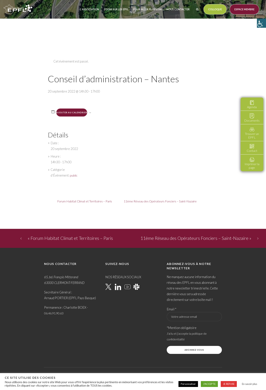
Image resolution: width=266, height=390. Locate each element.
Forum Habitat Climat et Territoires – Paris (84, 201)
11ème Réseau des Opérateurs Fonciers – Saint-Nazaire (160, 201)
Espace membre (244, 9)
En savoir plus (249, 383)
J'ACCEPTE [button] (209, 383)
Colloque (215, 9)
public (73, 175)
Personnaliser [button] (188, 383)
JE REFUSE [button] (229, 383)
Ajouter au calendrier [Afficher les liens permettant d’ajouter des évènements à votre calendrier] (71, 112)
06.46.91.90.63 (53, 313)
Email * (171, 309)
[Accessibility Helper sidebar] (261, 23)
